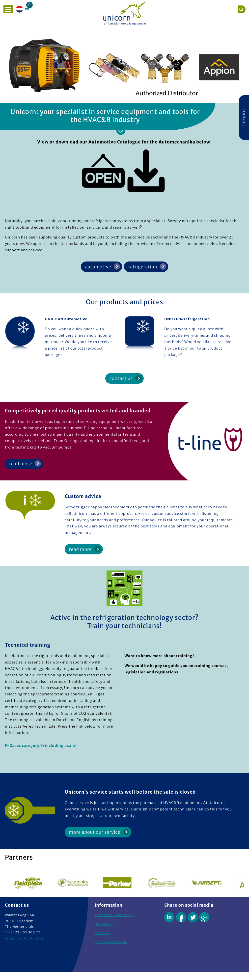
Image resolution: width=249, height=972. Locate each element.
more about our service (94, 832)
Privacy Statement (111, 942)
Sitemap (102, 933)
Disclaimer (104, 924)
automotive (98, 267)
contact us (121, 378)
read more (20, 464)
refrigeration (142, 267)
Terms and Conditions (114, 915)
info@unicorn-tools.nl (24, 938)
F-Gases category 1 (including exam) (41, 745)
